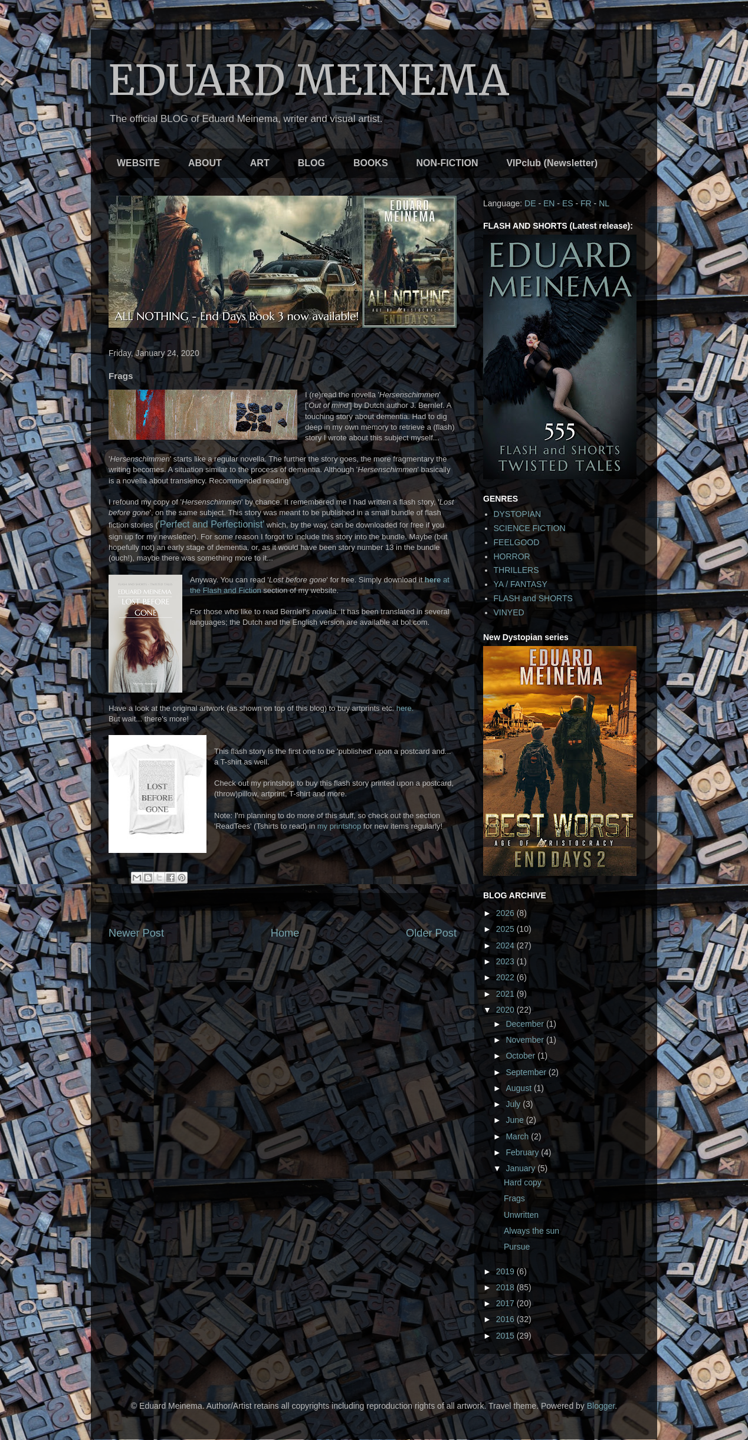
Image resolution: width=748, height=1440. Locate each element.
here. (405, 708)
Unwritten (521, 1215)
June (516, 1120)
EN (549, 203)
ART (260, 163)
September (527, 1072)
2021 (506, 994)
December (526, 1024)
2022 (506, 977)
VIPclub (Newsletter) (552, 163)
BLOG (311, 163)
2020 (506, 1009)
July (514, 1104)
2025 (506, 929)
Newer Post (136, 933)
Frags (514, 1198)
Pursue (517, 1246)
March (518, 1136)
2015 (506, 1335)
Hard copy (523, 1182)
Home (285, 933)
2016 (506, 1319)
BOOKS (370, 163)
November (526, 1039)
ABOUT (205, 163)
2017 (506, 1303)
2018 (506, 1287)
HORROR (512, 556)
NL (604, 203)
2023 (506, 961)
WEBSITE (138, 163)
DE (530, 203)
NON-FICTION (447, 163)
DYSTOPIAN (518, 514)
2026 (506, 913)
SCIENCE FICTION (530, 528)
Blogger (601, 1406)
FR (586, 203)
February (523, 1152)
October (521, 1055)
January (521, 1168)
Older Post (431, 933)
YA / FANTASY (520, 584)
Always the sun (531, 1230)
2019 (506, 1271)
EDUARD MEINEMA (309, 80)
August (519, 1088)
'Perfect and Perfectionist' (211, 524)
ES (567, 203)
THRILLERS (516, 570)
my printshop (339, 826)
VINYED (509, 612)
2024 (506, 945)
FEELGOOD (517, 542)
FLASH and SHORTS (533, 598)
